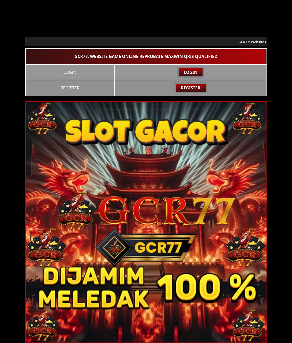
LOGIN (190, 72)
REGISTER (190, 88)
